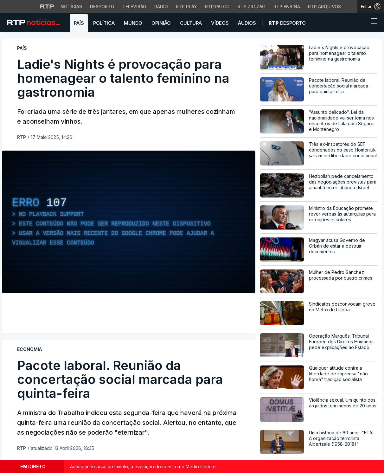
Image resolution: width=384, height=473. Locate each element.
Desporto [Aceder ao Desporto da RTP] (102, 6)
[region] (128, 222)
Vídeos (220, 23)
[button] (362, 23)
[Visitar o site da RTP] (47, 6)
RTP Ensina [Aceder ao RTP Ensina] (286, 6)
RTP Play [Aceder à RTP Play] (186, 6)
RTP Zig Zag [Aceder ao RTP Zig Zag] (252, 6)
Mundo (133, 23)
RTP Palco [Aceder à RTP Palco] (217, 6)
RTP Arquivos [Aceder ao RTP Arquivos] (324, 6)
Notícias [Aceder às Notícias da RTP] (71, 6)
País (79, 23)
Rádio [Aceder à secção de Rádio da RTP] (161, 6)
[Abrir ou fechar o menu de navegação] (372, 22)
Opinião (161, 23)
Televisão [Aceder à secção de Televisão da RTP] (134, 6)
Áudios (247, 23)
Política (104, 23)
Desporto (287, 23)
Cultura (191, 23)
